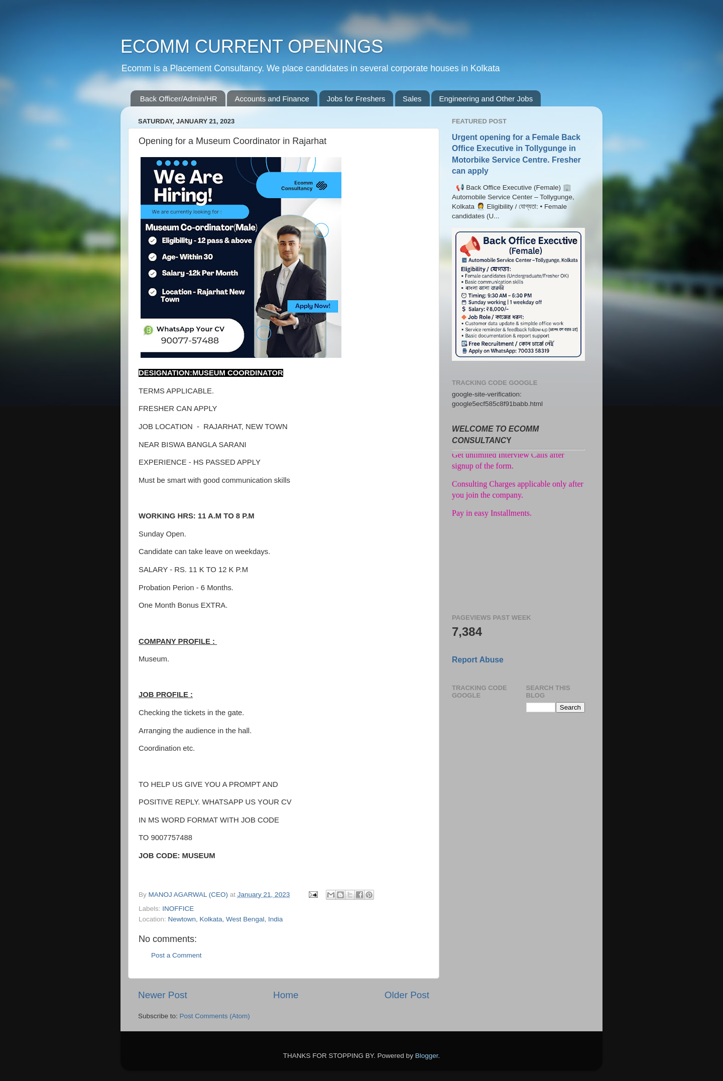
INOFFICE (178, 908)
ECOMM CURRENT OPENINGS (251, 46)
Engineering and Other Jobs (486, 98)
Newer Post (162, 995)
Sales (412, 98)
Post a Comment (176, 955)
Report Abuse (478, 659)
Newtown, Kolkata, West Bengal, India (225, 919)
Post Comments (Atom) (215, 1016)
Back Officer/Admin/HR (178, 98)
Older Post (407, 995)
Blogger (426, 1055)
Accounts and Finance (271, 98)
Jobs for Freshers (356, 98)
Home (285, 995)
